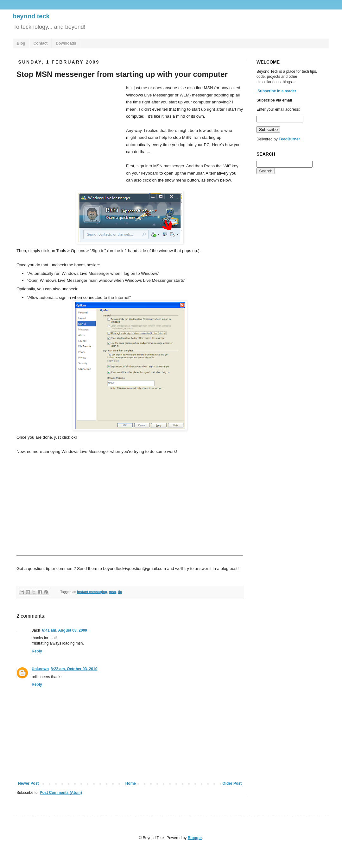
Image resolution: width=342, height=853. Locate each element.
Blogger (195, 838)
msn (112, 592)
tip (120, 592)
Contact (41, 43)
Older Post (232, 783)
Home (130, 783)
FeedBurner (289, 139)
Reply (37, 651)
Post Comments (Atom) (61, 792)
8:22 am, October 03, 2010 (74, 669)
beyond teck (31, 16)
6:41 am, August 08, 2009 (64, 630)
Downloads (66, 43)
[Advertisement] (69, 132)
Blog (21, 43)
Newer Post (28, 783)
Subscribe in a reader (276, 91)
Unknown (40, 669)
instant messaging (92, 592)
